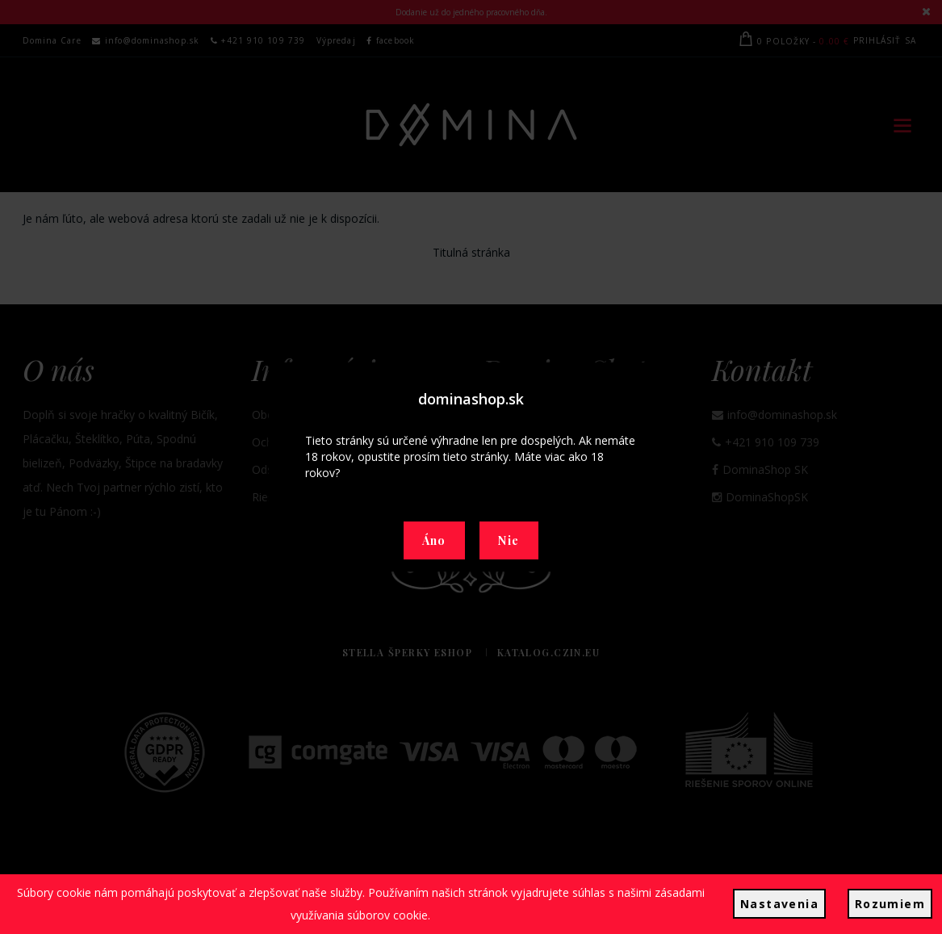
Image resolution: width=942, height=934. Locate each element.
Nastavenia (779, 903)
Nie (508, 540)
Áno (434, 540)
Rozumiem (890, 903)
